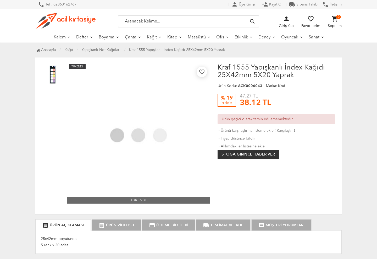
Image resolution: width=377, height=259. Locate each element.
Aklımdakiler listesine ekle (241, 146)
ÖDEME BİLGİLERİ (168, 225)
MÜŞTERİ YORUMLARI (281, 225)
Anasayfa (46, 50)
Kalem (60, 37)
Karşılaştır (285, 131)
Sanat (314, 37)
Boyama (106, 37)
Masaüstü (197, 37)
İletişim (332, 4)
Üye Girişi (243, 4)
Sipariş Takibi (304, 4)
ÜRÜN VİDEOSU (116, 225)
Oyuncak (289, 37)
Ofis (220, 37)
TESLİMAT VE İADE (223, 225)
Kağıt (152, 37)
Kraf (281, 86)
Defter (82, 37)
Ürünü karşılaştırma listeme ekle (246, 131)
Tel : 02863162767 (57, 4)
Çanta (130, 37)
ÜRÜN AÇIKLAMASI (63, 225)
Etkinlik (241, 37)
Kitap (172, 37)
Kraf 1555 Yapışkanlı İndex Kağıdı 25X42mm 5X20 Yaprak (177, 50)
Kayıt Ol (272, 4)
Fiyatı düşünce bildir (236, 138)
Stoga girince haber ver (248, 155)
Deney (264, 37)
